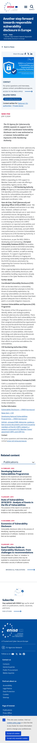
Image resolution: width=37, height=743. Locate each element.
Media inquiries (8, 673)
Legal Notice (7, 688)
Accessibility (7, 685)
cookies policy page (14, 723)
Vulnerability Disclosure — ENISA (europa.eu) (18, 409)
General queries (9, 667)
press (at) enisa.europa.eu (17, 441)
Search (31, 9)
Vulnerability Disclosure (12, 99)
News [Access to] (11, 34)
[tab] (18, 462)
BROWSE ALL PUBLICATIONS (15, 570)
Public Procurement (10, 670)
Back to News (9, 47)
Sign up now (7, 611)
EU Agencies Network (14, 647)
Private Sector (18, 106)
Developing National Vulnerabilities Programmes (15, 472)
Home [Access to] (5, 34)
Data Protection (9, 691)
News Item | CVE (7, 413)
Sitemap (6, 697)
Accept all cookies (13, 733)
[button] (25, 7)
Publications (11, 462)
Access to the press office (13, 91)
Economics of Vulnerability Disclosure (14, 525)
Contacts (6, 664)
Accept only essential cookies (17, 738)
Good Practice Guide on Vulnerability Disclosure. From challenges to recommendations (17, 550)
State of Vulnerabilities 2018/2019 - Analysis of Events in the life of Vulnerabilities (17, 502)
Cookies (6, 694)
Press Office (7, 713)
